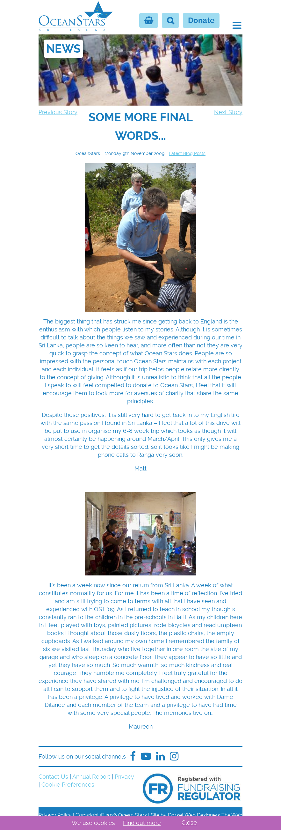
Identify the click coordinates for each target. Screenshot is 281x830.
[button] (236, 25)
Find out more (142, 822)
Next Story (228, 112)
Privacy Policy (55, 815)
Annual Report (91, 776)
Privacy (124, 776)
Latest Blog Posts (187, 153)
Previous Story (58, 112)
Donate (201, 20)
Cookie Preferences (67, 784)
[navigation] (140, 126)
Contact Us (53, 776)
